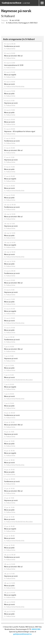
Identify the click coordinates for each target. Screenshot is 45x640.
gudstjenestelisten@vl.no (22, 634)
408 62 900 (36, 629)
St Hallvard (8, 16)
